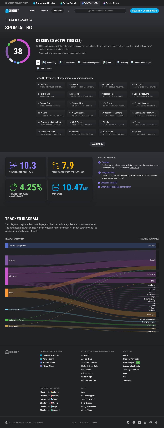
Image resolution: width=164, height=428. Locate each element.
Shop (125, 373)
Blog (124, 377)
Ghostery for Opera (49, 403)
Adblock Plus (86, 359)
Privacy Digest (111, 3)
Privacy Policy (84, 422)
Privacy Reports (131, 362)
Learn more (135, 168)
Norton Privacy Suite (89, 366)
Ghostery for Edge (48, 406)
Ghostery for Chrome (50, 392)
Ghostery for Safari (49, 399)
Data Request (86, 403)
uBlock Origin (86, 377)
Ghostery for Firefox (49, 396)
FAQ (83, 392)
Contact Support (88, 396)
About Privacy (87, 410)
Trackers (44, 10)
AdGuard (85, 355)
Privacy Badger (87, 373)
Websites (57, 10)
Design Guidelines (88, 406)
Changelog (127, 380)
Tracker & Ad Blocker (44, 3)
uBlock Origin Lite (88, 380)
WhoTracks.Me (90, 3)
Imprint (94, 422)
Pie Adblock (86, 370)
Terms (74, 422)
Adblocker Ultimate (89, 362)
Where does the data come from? (114, 187)
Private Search (68, 3)
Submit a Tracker (88, 399)
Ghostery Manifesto (131, 359)
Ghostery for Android (50, 410)
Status (125, 355)
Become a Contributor (144, 10)
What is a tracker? (107, 183)
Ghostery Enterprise (131, 370)
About (32, 10)
